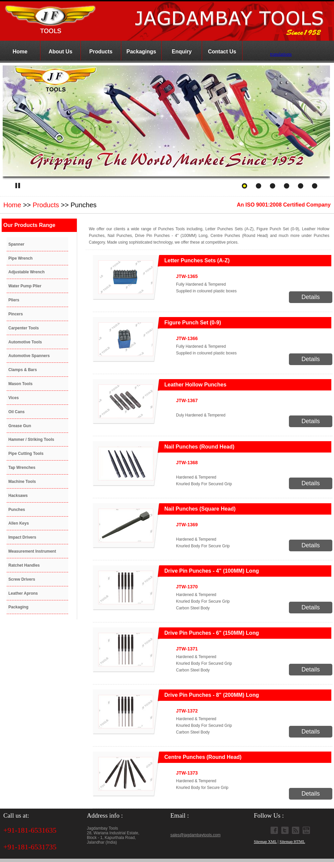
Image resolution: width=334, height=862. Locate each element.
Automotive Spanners (29, 355)
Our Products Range (29, 225)
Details (310, 297)
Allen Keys (18, 523)
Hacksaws (18, 495)
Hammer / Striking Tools (31, 439)
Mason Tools (20, 383)
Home (20, 51)
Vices (13, 397)
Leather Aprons (23, 593)
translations (281, 53)
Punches (16, 509)
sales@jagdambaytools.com (195, 835)
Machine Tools (22, 481)
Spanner (16, 244)
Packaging (18, 607)
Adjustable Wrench (26, 272)
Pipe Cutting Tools (25, 453)
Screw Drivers (21, 579)
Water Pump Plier (24, 286)
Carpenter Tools (23, 328)
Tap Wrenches (21, 467)
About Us (60, 51)
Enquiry (182, 51)
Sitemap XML (265, 841)
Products (100, 51)
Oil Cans (16, 411)
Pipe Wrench (20, 258)
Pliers (13, 300)
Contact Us (222, 51)
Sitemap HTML (292, 841)
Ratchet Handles (24, 565)
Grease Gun (19, 425)
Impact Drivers (22, 537)
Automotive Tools (25, 342)
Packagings (141, 51)
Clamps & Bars (22, 369)
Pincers (15, 314)
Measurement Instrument (32, 551)
